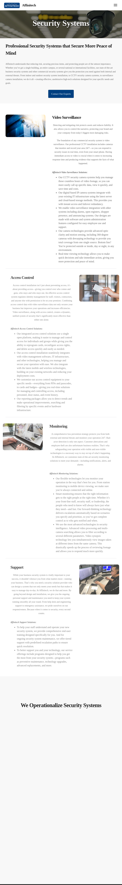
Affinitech (29, 5)
